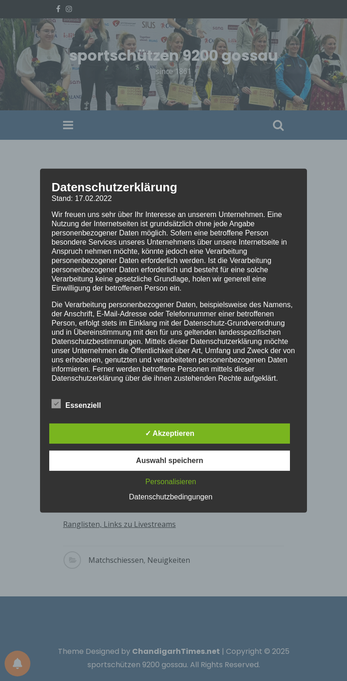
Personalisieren (170, 482)
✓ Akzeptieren (170, 433)
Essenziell (76, 403)
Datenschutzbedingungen (170, 497)
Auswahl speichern (169, 460)
